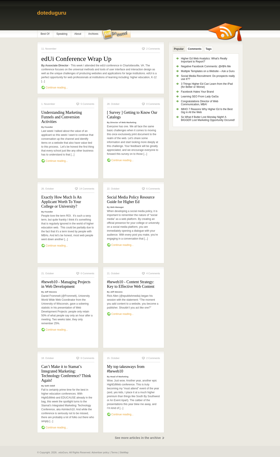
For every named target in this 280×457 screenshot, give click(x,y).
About (77, 33)
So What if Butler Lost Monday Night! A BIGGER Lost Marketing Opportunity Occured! (208, 119)
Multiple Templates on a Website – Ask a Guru (208, 71)
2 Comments (153, 48)
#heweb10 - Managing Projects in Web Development (65, 284)
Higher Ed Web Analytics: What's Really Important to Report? (204, 60)
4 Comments (153, 273)
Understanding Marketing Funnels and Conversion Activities (61, 117)
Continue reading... (57, 87)
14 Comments (86, 188)
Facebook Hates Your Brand (197, 91)
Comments (194, 48)
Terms (114, 452)
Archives (93, 33)
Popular (179, 48)
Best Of (45, 33)
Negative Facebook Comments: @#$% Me (206, 66)
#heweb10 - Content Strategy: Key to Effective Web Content (131, 284)
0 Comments (153, 104)
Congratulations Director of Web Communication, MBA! (199, 103)
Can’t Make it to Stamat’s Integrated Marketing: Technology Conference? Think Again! (66, 373)
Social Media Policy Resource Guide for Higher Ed (131, 199)
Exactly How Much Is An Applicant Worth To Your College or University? (61, 202)
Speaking (61, 33)
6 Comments (153, 188)
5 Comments (87, 104)
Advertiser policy (100, 452)
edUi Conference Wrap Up (76, 58)
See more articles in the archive (138, 438)
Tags (208, 48)
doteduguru (51, 13)
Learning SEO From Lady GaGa (199, 96)
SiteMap (124, 452)
